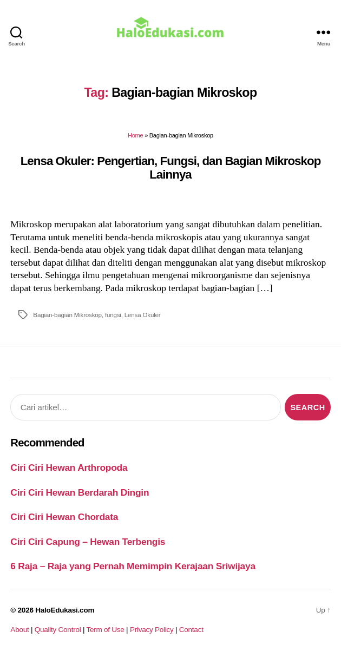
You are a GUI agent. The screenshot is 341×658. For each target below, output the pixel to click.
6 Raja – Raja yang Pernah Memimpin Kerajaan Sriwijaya (132, 566)
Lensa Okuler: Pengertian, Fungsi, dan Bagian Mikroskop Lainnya (171, 167)
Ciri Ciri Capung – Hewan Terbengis (87, 541)
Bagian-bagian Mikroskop (67, 314)
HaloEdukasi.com (64, 610)
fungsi (113, 314)
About (19, 630)
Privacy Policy (152, 630)
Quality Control (58, 630)
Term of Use (105, 630)
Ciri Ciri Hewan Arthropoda (68, 467)
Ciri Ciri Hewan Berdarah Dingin (79, 492)
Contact (191, 630)
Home (135, 135)
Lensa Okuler (142, 314)
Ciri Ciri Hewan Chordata (64, 516)
